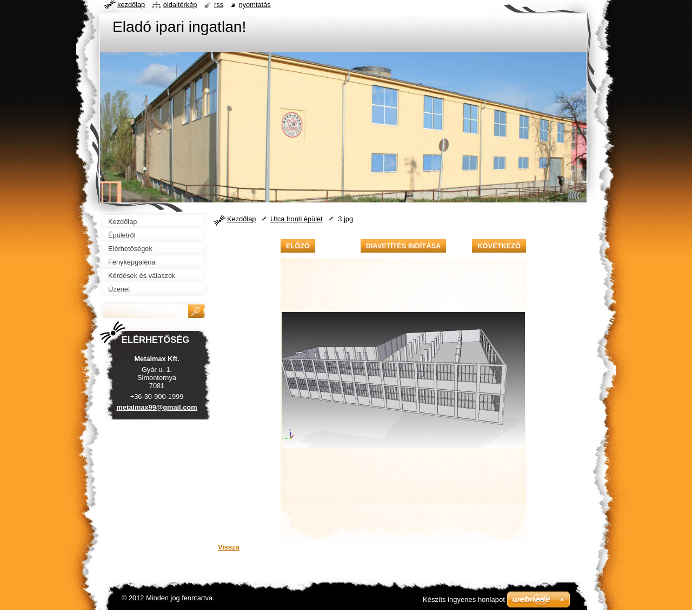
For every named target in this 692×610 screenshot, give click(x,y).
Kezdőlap (241, 219)
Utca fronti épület (296, 219)
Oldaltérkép (180, 5)
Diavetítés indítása (403, 246)
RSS (218, 5)
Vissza (228, 547)
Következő (499, 246)
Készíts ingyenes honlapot (464, 599)
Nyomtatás (255, 5)
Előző (298, 246)
